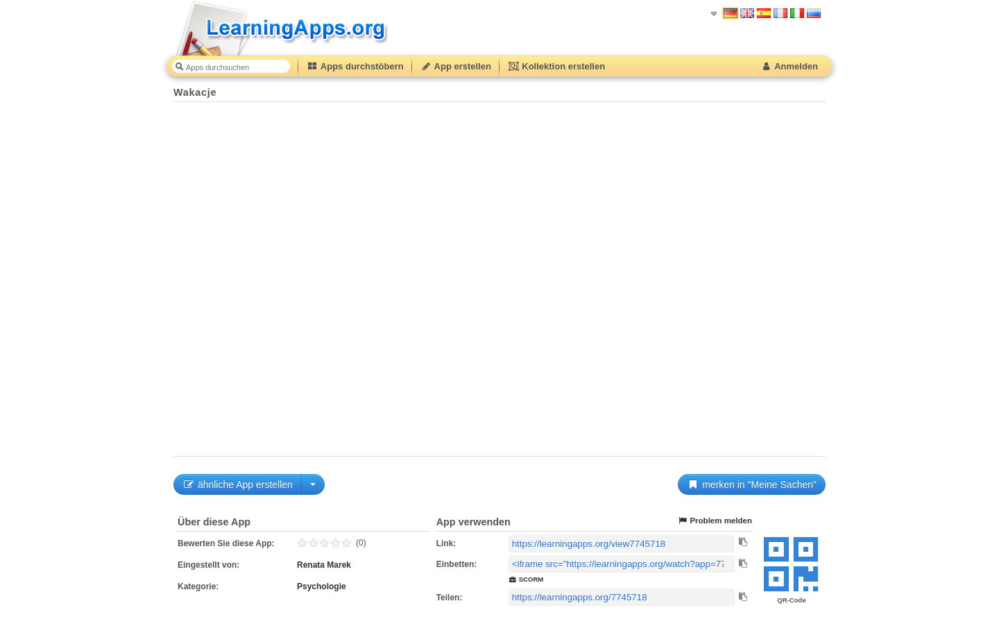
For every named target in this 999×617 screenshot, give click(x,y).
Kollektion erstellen (556, 66)
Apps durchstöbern (355, 66)
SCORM (526, 579)
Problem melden (714, 520)
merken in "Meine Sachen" (752, 484)
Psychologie (321, 586)
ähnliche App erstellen (237, 484)
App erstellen (455, 66)
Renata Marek (324, 565)
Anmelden (789, 66)
